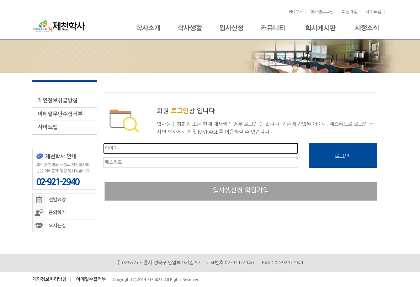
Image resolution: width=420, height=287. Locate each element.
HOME (295, 12)
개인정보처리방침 (49, 277)
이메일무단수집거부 (60, 112)
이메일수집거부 (91, 277)
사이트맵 (373, 12)
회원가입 (349, 12)
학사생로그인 (322, 12)
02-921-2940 (57, 180)
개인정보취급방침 (58, 98)
